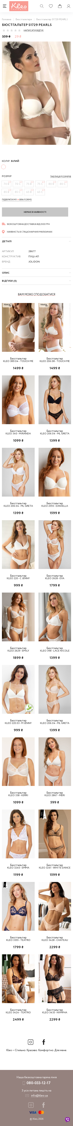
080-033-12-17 (39, 1083)
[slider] (11, 30)
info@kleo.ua (39, 1095)
